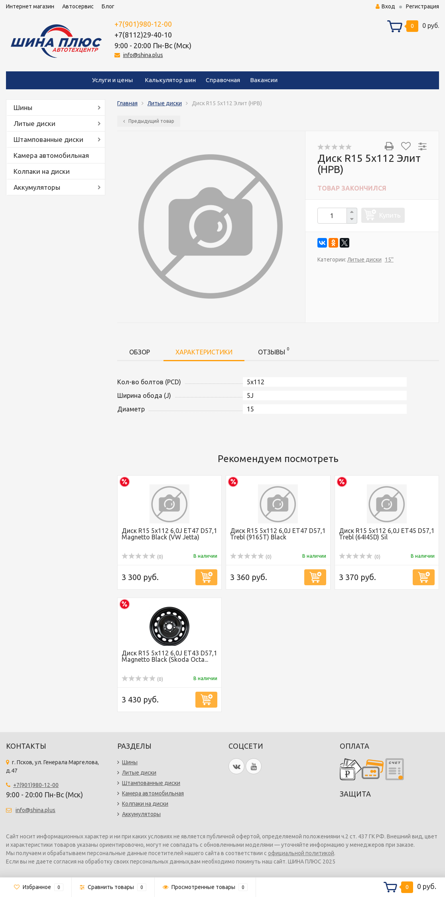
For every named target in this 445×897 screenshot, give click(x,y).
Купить (390, 215)
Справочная (223, 80)
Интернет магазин (30, 6)
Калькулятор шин (170, 80)
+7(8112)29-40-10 (143, 35)
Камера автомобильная (51, 155)
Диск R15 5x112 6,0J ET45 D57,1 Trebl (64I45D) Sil (387, 534)
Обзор (139, 352)
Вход (385, 6)
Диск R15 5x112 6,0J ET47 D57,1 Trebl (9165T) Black (278, 534)
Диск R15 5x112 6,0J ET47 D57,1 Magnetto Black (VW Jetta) (169, 534)
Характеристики (203, 352)
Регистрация (422, 6)
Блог (108, 6)
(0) (142, 556)
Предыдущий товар (148, 121)
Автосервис (78, 6)
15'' (389, 259)
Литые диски (34, 123)
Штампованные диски (48, 139)
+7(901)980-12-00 (143, 24)
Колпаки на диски (42, 171)
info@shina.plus (143, 55)
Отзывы (273, 351)
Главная (127, 103)
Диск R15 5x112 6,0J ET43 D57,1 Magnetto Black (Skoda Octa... (169, 656)
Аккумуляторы (37, 187)
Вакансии (264, 80)
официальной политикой (301, 853)
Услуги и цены (112, 80)
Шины (23, 107)
